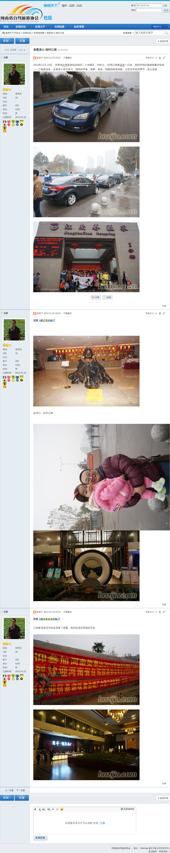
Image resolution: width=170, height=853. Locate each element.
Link (48, 809)
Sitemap (144, 848)
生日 (5, 101)
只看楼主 (67, 57)
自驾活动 (27, 33)
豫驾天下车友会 (12, 33)
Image (44, 809)
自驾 (64, 64)
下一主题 (20, 790)
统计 (136, 848)
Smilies (62, 809)
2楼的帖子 (49, 619)
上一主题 (9, 790)
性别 (5, 113)
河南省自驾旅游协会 (121, 848)
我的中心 (157, 26)
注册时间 (7, 117)
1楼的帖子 (47, 320)
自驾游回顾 (39, 33)
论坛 (6, 26)
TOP (164, 306)
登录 (95, 823)
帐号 (133, 5)
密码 (133, 10)
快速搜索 (127, 33)
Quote (53, 809)
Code (57, 809)
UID (5, 97)
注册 (165, 5)
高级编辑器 (127, 809)
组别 (5, 94)
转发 (109, 297)
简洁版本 (153, 851)
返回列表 (164, 41)
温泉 (122, 64)
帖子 (5, 105)
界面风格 (163, 851)
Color (39, 809)
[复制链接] (63, 50)
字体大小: (149, 57)
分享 (97, 297)
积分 (5, 109)
